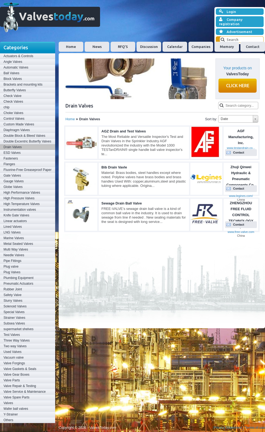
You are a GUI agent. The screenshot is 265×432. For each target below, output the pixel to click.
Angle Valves (13, 62)
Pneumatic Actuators (18, 283)
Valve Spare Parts (16, 397)
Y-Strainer (11, 414)
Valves (8, 403)
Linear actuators (15, 221)
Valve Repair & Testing (20, 386)
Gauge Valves (14, 181)
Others (8, 420)
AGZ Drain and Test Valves (123, 131)
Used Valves (12, 352)
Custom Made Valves (19, 124)
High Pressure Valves (19, 198)
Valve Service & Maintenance (25, 392)
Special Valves (14, 312)
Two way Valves (15, 346)
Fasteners (11, 158)
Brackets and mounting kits (23, 84)
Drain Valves (13, 147)
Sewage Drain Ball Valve (121, 203)
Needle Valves (14, 255)
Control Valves (14, 119)
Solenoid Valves (15, 306)
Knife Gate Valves (16, 215)
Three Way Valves (17, 340)
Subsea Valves (14, 323)
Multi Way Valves (16, 249)
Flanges (9, 164)
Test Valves (12, 335)
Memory (227, 46)
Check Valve (12, 96)
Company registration (231, 21)
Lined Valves (13, 227)
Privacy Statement (228, 427)
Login (227, 11)
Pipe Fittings (12, 261)
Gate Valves (12, 175)
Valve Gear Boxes (16, 374)
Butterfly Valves (15, 90)
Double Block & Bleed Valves (24, 136)
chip (6, 107)
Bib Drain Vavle (114, 167)
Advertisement (235, 32)
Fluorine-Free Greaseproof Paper (27, 170)
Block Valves (13, 79)
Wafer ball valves (16, 409)
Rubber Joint (13, 289)
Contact (253, 46)
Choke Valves (13, 113)
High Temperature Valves (22, 204)
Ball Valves (11, 73)
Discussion (149, 46)
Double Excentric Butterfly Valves (27, 141)
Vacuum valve (14, 357)
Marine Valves (14, 238)
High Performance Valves (22, 192)
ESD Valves (12, 153)
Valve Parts (12, 380)
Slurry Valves (13, 301)
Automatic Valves (16, 67)
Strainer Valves (14, 318)
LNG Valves (12, 232)
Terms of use (255, 427)
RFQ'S (123, 46)
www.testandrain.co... (241, 148)
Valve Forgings (14, 363)
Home (71, 46)
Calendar (175, 46)
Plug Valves (12, 272)
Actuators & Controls (18, 56)
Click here (237, 85)
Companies (200, 46)
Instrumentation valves (20, 210)
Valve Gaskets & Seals (20, 369)
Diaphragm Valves (17, 130)
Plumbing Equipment (19, 278)
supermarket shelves (19, 329)
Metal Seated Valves (18, 244)
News (97, 46)
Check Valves (13, 101)
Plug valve (11, 266)
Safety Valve (12, 295)
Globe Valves (13, 187)
